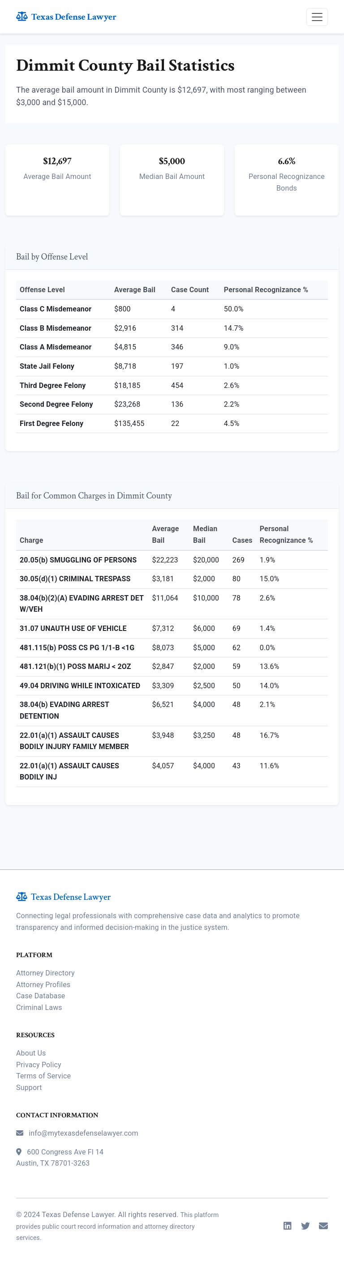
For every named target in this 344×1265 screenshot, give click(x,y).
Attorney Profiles (43, 984)
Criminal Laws (39, 1007)
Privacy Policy (38, 1065)
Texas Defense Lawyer (66, 17)
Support (29, 1087)
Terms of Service (43, 1076)
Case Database (40, 996)
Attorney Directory (45, 973)
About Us (31, 1053)
